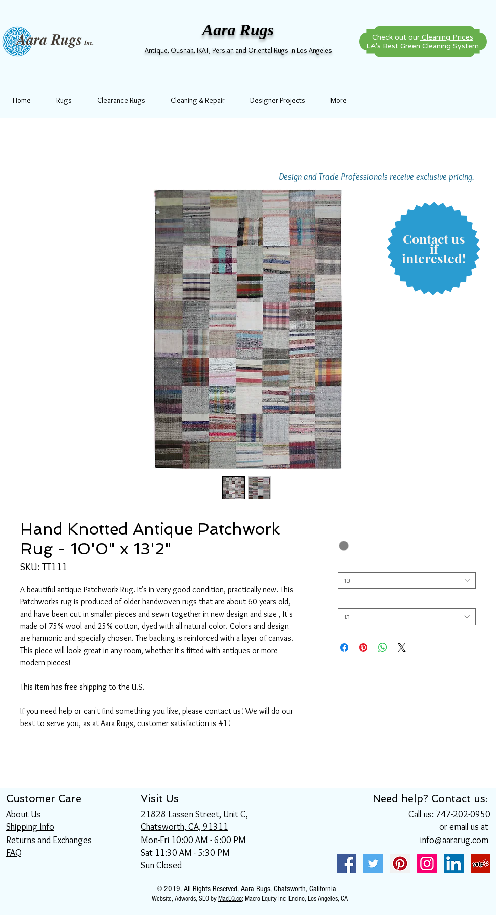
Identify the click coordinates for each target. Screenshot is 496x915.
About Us (23, 814)
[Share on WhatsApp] (383, 647)
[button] (434, 249)
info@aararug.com (454, 840)
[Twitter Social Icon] (373, 863)
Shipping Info (30, 826)
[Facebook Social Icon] (346, 863)
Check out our (422, 37)
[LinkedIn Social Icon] (454, 863)
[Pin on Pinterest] (363, 647)
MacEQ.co (230, 899)
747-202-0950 (463, 814)
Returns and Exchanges (49, 840)
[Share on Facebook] (344, 647)
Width (348, 564)
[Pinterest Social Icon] (400, 863)
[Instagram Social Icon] (427, 863)
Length (350, 600)
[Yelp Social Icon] (480, 863)
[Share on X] (402, 647)
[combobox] (407, 580)
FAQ (14, 852)
